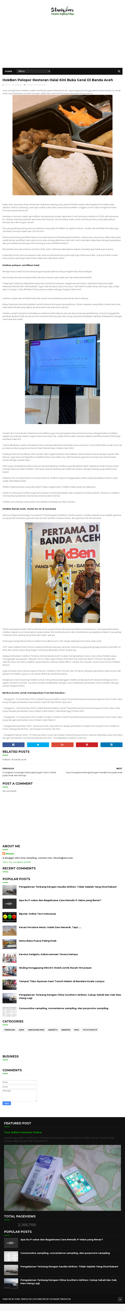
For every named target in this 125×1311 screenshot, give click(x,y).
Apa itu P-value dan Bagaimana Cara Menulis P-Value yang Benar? (60, 908)
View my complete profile (16, 870)
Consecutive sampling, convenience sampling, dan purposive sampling (63, 1016)
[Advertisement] (62, 46)
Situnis (10, 862)
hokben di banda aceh (36, 93)
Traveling (9, 1038)
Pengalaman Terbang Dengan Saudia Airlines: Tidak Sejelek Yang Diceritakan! (68, 895)
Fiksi (76, 1038)
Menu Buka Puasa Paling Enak (38, 949)
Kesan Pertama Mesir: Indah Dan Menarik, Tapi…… (50, 935)
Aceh (21, 1038)
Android (65, 1038)
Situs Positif (90, 1038)
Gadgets (53, 1038)
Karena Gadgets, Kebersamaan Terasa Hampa (48, 962)
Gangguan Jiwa (36, 1038)
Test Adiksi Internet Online (23, 1140)
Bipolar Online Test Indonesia (37, 922)
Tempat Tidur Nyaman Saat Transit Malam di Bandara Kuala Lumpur (62, 989)
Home (8, 73)
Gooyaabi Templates (60, 1307)
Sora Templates (23, 1307)
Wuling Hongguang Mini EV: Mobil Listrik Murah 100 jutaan (55, 976)
